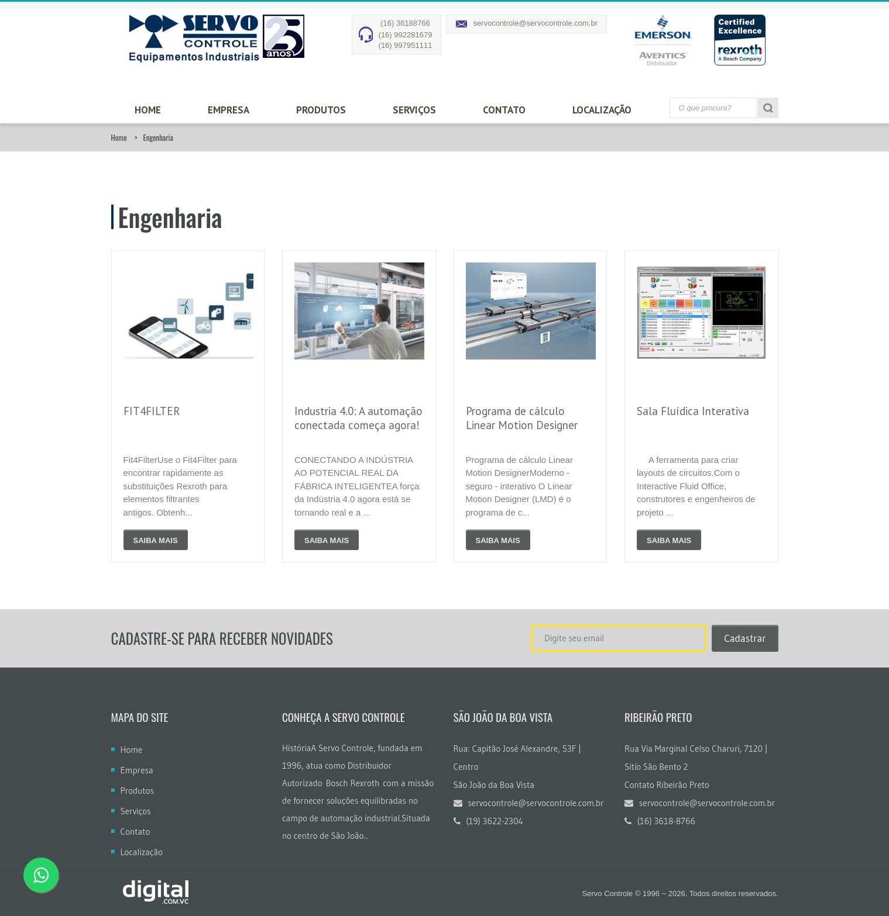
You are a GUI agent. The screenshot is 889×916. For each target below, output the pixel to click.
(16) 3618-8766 (659, 821)
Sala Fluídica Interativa (693, 411)
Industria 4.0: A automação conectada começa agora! (358, 418)
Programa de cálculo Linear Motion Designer (522, 418)
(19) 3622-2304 (488, 821)
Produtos (321, 109)
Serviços (414, 109)
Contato (504, 109)
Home (148, 109)
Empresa (228, 109)
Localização (601, 109)
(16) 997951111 (406, 45)
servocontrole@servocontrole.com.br (535, 23)
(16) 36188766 (405, 23)
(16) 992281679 (406, 34)
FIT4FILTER (151, 411)
